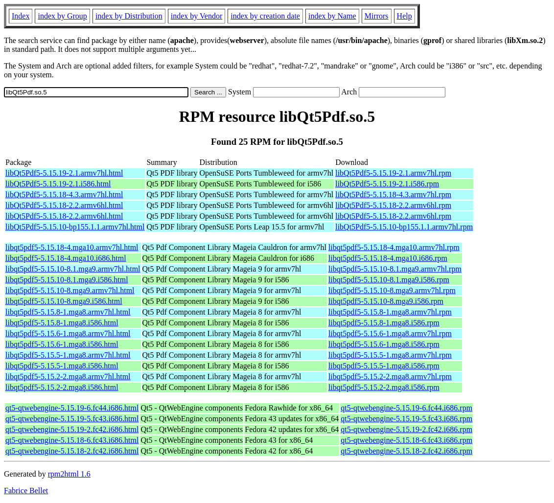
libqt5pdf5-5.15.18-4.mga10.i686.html (65, 258)
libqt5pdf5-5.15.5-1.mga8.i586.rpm (383, 366)
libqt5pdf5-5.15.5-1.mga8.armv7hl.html (68, 355)
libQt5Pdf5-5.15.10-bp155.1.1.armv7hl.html (74, 227)
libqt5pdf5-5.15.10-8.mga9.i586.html (63, 301)
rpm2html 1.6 (69, 474)
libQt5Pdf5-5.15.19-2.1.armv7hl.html (64, 173)
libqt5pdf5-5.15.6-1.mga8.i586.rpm (383, 344)
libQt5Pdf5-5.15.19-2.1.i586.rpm (387, 184)
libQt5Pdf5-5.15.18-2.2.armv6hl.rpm (393, 205)
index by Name (332, 16)
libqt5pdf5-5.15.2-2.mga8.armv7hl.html (68, 376)
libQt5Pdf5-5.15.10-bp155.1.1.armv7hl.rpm (404, 227)
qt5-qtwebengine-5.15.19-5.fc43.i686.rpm (406, 418)
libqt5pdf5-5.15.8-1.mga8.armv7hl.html (68, 312)
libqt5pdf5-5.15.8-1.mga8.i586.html (61, 323)
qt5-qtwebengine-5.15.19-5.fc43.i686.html (71, 418)
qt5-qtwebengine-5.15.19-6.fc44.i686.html (71, 408)
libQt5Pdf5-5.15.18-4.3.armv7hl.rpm (393, 194)
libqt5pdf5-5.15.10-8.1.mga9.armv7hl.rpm (395, 269)
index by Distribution (128, 16)
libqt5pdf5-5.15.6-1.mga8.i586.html (61, 344)
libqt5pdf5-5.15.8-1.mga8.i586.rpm (383, 323)
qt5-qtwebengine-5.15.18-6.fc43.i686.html (71, 440)
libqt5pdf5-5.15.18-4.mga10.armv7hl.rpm (394, 247)
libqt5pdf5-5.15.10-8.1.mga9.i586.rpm (388, 279)
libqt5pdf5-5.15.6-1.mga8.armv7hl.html (68, 333)
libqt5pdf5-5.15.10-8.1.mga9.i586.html (66, 279)
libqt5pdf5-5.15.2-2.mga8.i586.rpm (383, 387)
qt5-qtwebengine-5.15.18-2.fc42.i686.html (71, 451)
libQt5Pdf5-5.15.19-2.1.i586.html (58, 184)
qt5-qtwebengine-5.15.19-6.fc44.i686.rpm (406, 408)
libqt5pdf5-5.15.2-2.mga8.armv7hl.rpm (390, 376)
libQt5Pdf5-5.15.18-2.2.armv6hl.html (64, 205)
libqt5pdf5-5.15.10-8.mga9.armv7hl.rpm (392, 290)
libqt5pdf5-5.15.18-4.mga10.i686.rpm (387, 258)
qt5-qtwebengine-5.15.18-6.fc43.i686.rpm (406, 440)
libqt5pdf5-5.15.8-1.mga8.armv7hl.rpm (390, 312)
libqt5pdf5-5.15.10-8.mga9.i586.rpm (385, 301)
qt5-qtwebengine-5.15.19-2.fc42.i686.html (71, 429)
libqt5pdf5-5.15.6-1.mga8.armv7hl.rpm (390, 333)
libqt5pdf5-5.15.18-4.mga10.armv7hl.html (71, 247)
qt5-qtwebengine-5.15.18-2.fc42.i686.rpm (406, 451)
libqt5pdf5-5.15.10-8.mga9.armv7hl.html (70, 290)
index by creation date (265, 16)
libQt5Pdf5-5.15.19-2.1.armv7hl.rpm (393, 173)
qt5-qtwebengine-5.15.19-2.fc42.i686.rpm (406, 429)
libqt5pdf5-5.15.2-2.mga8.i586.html (61, 387)
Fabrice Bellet (26, 490)
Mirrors (377, 16)
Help (404, 16)
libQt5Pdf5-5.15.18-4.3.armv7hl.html (64, 194)
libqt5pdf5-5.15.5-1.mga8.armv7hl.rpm (390, 355)
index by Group (62, 16)
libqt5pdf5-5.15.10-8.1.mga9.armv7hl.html (72, 269)
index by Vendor (196, 16)
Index (20, 16)
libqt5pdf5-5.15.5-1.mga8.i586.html (61, 366)
